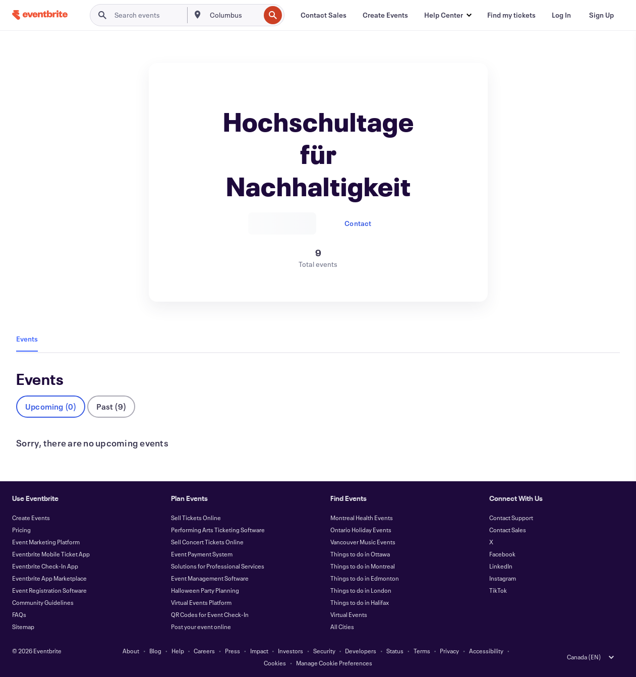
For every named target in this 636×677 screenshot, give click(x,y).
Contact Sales (507, 530)
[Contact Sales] (324, 15)
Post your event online (201, 627)
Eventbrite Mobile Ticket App (51, 554)
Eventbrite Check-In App (45, 566)
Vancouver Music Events (362, 542)
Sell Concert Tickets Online (207, 542)
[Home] (40, 15)
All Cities (342, 627)
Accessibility (486, 651)
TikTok (498, 590)
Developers (360, 651)
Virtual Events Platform (201, 602)
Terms (422, 651)
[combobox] (234, 15)
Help (177, 651)
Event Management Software (210, 578)
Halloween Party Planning (205, 590)
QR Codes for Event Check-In (210, 614)
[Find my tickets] (511, 15)
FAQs (19, 614)
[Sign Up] (601, 15)
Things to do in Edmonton (364, 578)
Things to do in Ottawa (360, 554)
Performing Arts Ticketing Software (218, 530)
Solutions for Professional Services (217, 566)
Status (394, 651)
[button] (447, 15)
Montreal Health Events (361, 518)
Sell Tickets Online (196, 518)
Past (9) (111, 406)
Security (324, 651)
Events (27, 339)
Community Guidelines (43, 602)
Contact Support (511, 518)
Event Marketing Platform (46, 542)
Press (232, 651)
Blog (155, 651)
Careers (204, 651)
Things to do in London (360, 590)
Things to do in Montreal (362, 566)
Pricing (21, 530)
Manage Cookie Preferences (334, 663)
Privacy (449, 651)
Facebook (502, 554)
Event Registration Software (49, 590)
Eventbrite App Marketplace (49, 578)
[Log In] (561, 15)
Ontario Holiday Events (360, 530)
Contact (357, 223)
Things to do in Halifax (359, 602)
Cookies (275, 663)
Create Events (31, 518)
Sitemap (23, 627)
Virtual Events (348, 614)
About (131, 651)
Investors (290, 651)
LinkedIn (500, 566)
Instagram (502, 578)
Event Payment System (202, 554)
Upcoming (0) (50, 406)
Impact (259, 651)
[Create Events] (385, 15)
